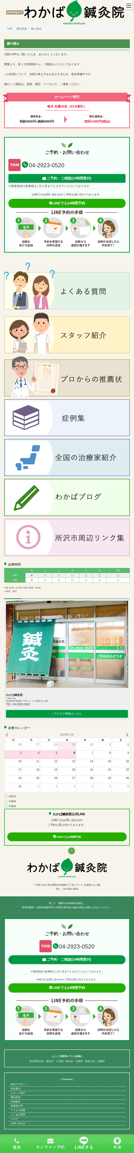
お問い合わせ (18, 1123)
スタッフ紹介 (18, 1092)
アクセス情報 (18, 1110)
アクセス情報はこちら (68, 713)
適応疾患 (15, 1097)
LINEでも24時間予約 (67, 203)
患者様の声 (17, 1105)
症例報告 (15, 1101)
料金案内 (15, 1088)
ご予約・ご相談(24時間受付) (69, 178)
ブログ (14, 1118)
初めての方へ (18, 1084)
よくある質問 (18, 1114)
